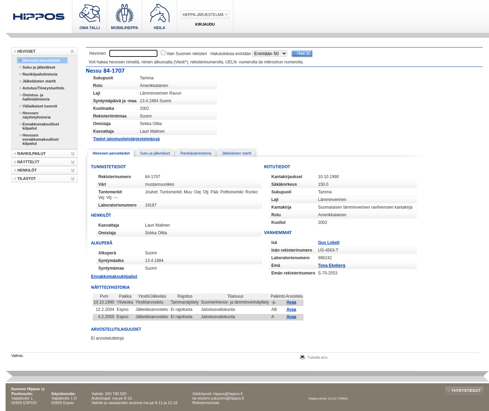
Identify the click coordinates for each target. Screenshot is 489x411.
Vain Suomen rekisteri (186, 53)
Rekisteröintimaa (110, 116)
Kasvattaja (103, 131)
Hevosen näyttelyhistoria (36, 115)
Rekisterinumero (114, 176)
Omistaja (102, 123)
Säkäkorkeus (284, 184)
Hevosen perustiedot (41, 60)
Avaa (291, 302)
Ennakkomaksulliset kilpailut (40, 126)
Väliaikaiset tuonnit (39, 106)
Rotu (97, 85)
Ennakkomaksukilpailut (114, 276)
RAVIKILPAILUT (31, 153)
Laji (96, 93)
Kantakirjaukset (286, 176)
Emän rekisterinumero (293, 273)
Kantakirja (281, 207)
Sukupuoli (103, 78)
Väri (102, 184)
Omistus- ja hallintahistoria (35, 97)
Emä (275, 265)
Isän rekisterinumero (291, 250)
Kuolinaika (103, 108)
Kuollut (278, 222)
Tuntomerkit (110, 192)
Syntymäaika (111, 260)
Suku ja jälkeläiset (38, 67)
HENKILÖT (27, 170)
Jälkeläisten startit (39, 81)
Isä (274, 242)
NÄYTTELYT (28, 162)
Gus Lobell (328, 242)
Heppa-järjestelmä (203, 14)
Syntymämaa (111, 268)
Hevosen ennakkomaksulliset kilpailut (40, 139)
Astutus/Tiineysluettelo (43, 88)
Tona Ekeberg (331, 265)
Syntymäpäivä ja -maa (114, 100)
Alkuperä (107, 253)
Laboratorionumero (117, 205)
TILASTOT (26, 178)
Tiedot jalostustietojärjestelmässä (126, 139)
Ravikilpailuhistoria (39, 74)
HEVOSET (26, 51)
